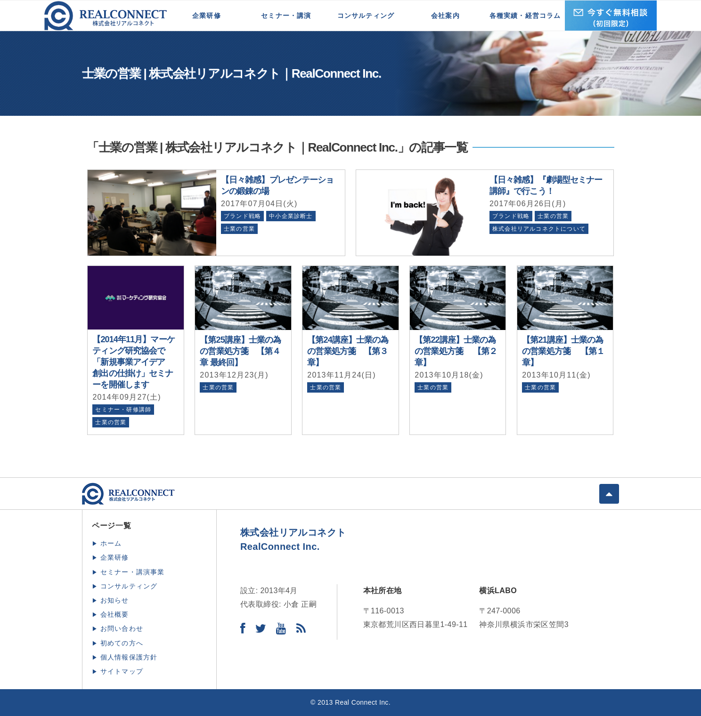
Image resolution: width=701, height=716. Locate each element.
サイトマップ (121, 671)
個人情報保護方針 (129, 657)
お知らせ (114, 600)
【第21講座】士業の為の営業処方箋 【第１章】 (563, 351)
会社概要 (114, 614)
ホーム (111, 543)
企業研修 (206, 15)
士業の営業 (239, 228)
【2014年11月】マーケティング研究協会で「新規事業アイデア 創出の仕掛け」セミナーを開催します (133, 362)
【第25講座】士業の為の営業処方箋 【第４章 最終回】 (240, 351)
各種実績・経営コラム (525, 15)
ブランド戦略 (242, 216)
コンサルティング (366, 15)
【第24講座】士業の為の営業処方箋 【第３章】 (347, 351)
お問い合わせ (121, 628)
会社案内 (445, 15)
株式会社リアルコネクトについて (539, 228)
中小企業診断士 (290, 216)
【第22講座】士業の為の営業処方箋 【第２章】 (456, 351)
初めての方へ (121, 643)
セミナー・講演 (286, 15)
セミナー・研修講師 (123, 409)
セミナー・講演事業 (132, 572)
